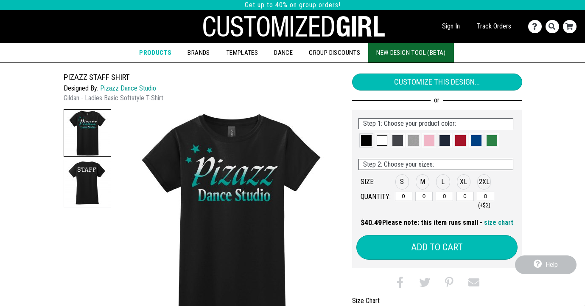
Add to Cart (437, 247)
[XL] (465, 196)
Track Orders (494, 26)
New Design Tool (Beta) (411, 53)
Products (155, 53)
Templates (242, 53)
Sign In (451, 26)
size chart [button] (498, 222)
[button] (87, 133)
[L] (444, 196)
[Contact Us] (537, 26)
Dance (283, 53)
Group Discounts (334, 53)
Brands (199, 53)
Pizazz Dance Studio (128, 88)
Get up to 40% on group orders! (293, 5)
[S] (403, 196)
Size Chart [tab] (366, 301)
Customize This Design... (437, 82)
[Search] (554, 26)
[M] (424, 196)
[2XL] (485, 196)
